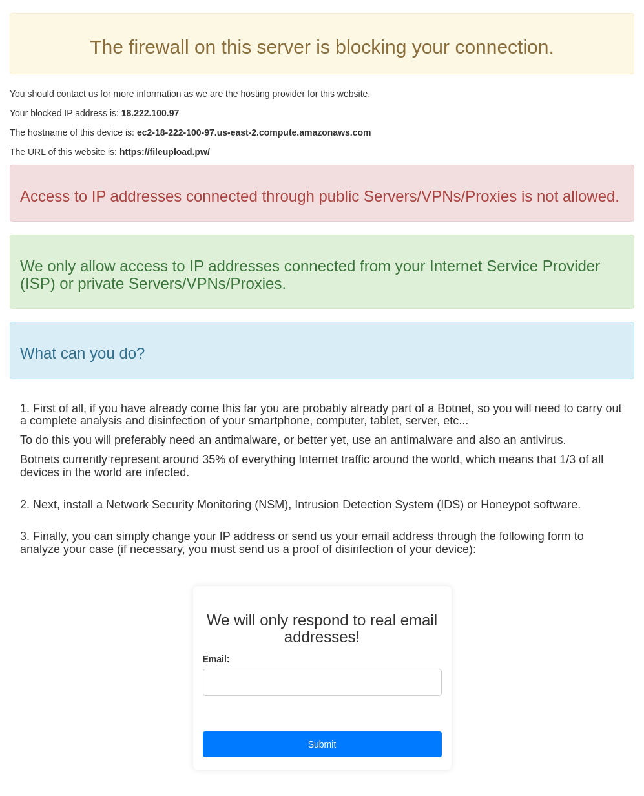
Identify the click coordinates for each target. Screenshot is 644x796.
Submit (322, 744)
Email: (216, 659)
